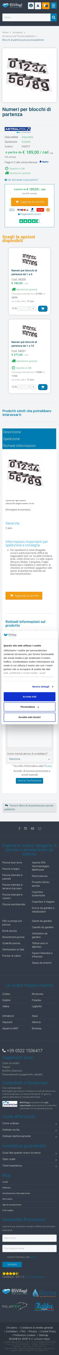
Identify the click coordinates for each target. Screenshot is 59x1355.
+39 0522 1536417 (22, 1050)
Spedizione (11, 439)
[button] (38, 5)
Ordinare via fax (29, 1130)
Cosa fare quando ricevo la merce (29, 1153)
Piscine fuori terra (12, 862)
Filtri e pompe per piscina (12, 923)
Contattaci (11, 1331)
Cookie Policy (48, 1331)
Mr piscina (37, 993)
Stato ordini (29, 1160)
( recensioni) (34, 1276)
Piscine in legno (11, 868)
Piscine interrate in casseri (12, 896)
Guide (5, 1182)
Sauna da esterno (42, 962)
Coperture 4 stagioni (43, 901)
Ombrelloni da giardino (39, 935)
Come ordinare (29, 1124)
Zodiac (6, 993)
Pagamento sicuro (29, 214)
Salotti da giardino (42, 921)
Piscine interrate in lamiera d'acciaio (12, 886)
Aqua (35, 1015)
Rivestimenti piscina (13, 937)
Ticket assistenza (29, 1166)
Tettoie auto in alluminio (40, 945)
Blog (6, 1175)
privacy (33, 1257)
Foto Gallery (7, 1210)
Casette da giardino (43, 927)
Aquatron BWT (10, 1028)
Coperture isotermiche (38, 894)
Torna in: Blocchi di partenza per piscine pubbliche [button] (28, 807)
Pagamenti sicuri (18, 1057)
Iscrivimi (12, 1264)
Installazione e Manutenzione (16, 1193)
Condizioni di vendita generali (37, 1327)
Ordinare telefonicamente (29, 1137)
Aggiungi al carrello (30, 202)
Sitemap (43, 1335)
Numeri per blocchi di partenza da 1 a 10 (24, 343)
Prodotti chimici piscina (41, 884)
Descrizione (12, 432)
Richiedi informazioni (19, 446)
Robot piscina (39, 876)
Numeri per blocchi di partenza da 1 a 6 (24, 272)
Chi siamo (11, 1327)
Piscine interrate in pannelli (12, 877)
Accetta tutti (29, 696)
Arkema (36, 1022)
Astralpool (8, 1015)
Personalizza (30, 707)
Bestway (37, 1028)
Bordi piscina (9, 930)
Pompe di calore (11, 955)
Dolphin (6, 1000)
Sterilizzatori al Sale (13, 949)
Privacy (48, 765)
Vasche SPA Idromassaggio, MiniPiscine (41, 866)
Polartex (36, 1000)
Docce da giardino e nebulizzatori (43, 910)
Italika (5, 1006)
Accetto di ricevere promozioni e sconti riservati (32, 772)
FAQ (23, 1331)
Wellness (6, 1187)
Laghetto (37, 1006)
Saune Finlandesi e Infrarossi (42, 955)
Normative (7, 1199)
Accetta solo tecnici (29, 717)
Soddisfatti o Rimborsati (25, 1083)
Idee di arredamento (11, 1204)
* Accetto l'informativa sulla (32, 765)
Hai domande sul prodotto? (21, 179)
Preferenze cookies (25, 1335)
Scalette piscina (11, 943)
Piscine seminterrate (13, 904)
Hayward (7, 1022)
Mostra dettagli (40, 686)
